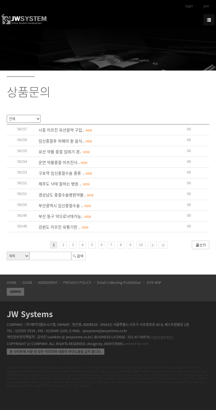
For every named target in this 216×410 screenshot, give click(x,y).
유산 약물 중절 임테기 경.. (64, 151)
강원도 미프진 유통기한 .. (64, 227)
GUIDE (27, 282)
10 (141, 244)
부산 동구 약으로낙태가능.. (65, 216)
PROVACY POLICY (77, 282)
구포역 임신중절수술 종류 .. (65, 173)
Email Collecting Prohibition (119, 282)
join (206, 5)
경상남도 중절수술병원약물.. (66, 195)
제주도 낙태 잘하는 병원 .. (64, 184)
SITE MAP (154, 282)
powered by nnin (136, 343)
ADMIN (15, 291)
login (189, 5)
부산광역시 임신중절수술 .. (65, 205)
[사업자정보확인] (162, 337)
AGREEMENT (48, 282)
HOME (12, 282)
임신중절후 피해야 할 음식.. (65, 141)
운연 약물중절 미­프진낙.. (63, 162)
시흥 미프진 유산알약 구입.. (65, 130)
